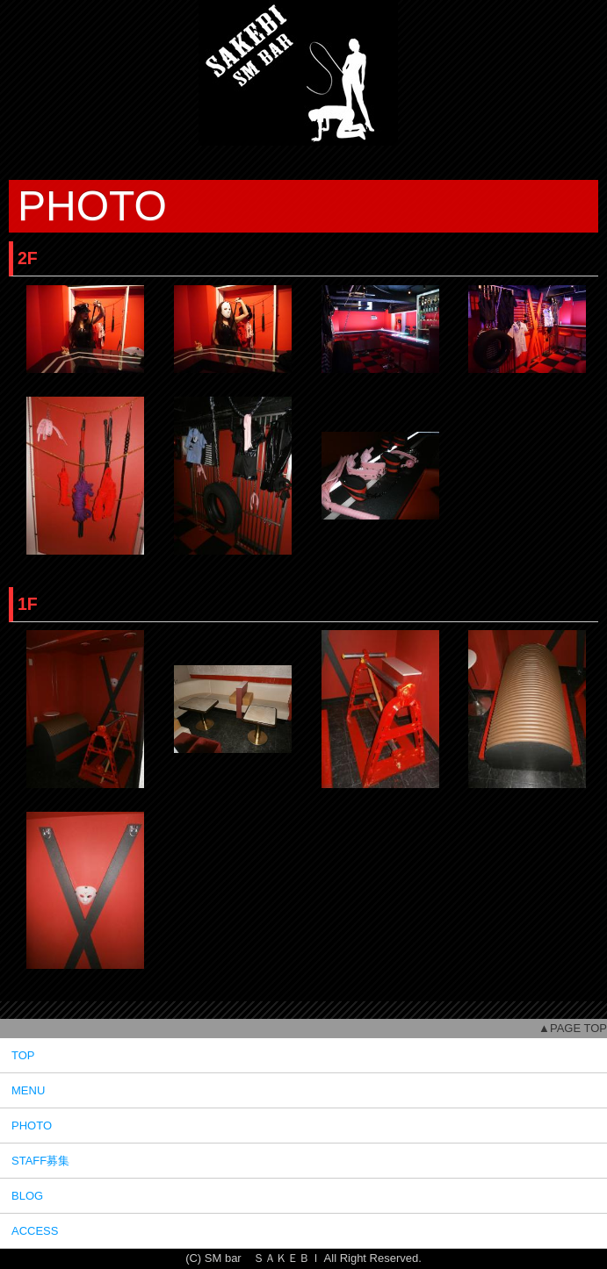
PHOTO (31, 1125)
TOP (23, 1055)
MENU (28, 1090)
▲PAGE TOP (572, 1028)
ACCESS (34, 1230)
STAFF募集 (40, 1160)
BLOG (27, 1195)
